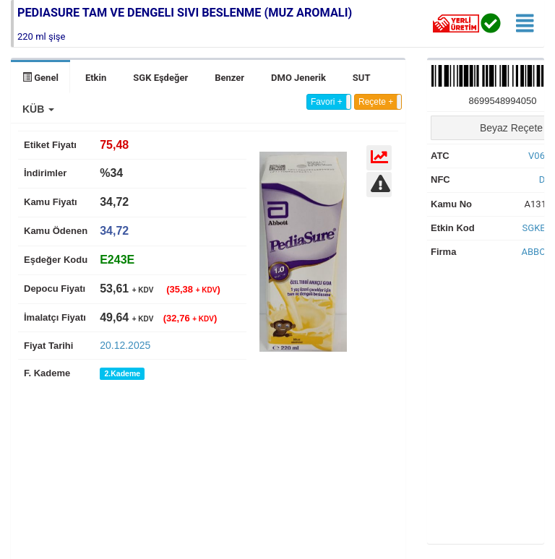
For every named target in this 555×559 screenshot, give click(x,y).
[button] (38, 109)
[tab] (117, 260)
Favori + (327, 102)
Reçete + (375, 102)
